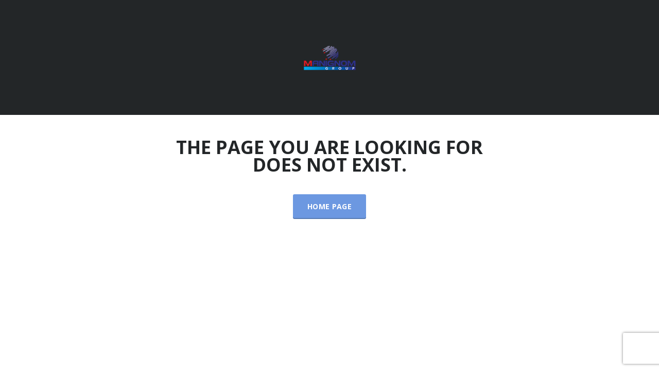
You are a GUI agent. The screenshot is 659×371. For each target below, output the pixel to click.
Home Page (329, 206)
